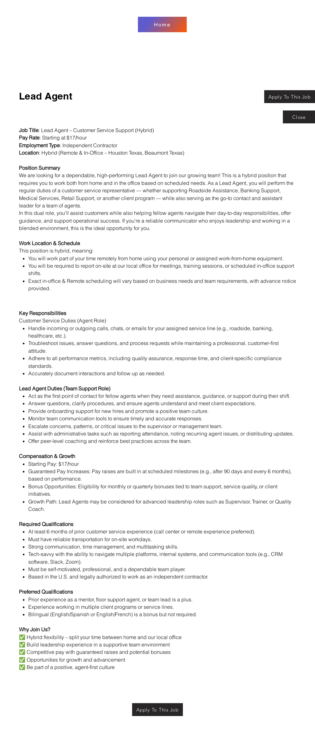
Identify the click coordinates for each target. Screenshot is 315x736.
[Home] (162, 24)
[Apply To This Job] (289, 96)
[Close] (299, 116)
